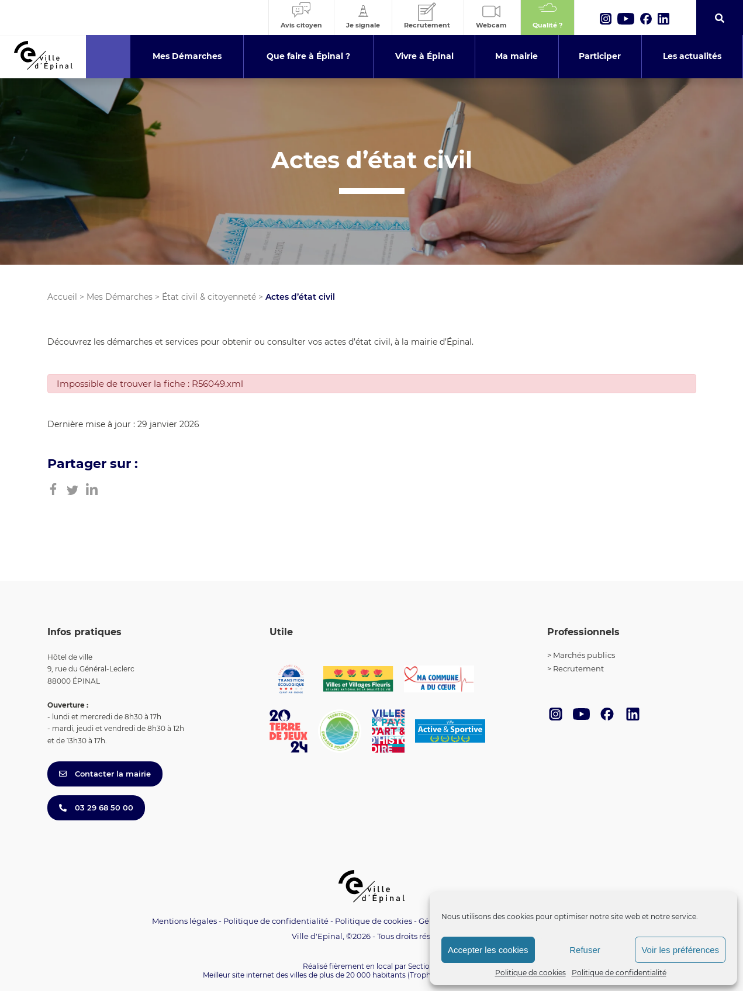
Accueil (62, 297)
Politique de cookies (530, 972)
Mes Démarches (120, 297)
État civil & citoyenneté (209, 297)
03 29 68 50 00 (96, 807)
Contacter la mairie (105, 773)
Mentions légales (184, 921)
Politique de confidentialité (619, 972)
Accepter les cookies (488, 950)
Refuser (584, 950)
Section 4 (424, 966)
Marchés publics (584, 655)
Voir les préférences (680, 950)
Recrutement (578, 668)
